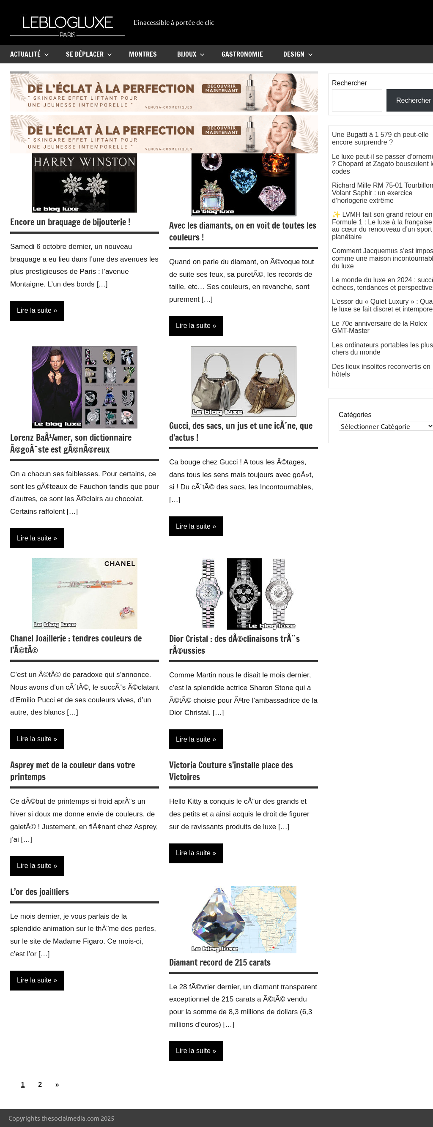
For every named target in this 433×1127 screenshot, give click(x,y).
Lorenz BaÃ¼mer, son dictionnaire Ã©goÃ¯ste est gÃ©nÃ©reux (71, 443)
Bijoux (191, 54)
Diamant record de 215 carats (220, 962)
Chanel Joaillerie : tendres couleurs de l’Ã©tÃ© (76, 644)
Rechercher (349, 83)
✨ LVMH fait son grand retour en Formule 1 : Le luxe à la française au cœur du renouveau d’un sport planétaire (382, 225)
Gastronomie (242, 54)
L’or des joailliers (39, 892)
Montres (143, 54)
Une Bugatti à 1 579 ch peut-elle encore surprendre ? (380, 138)
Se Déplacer (89, 54)
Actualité (29, 54)
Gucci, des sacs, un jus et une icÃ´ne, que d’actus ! (240, 432)
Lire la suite (34, 310)
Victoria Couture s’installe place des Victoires (231, 771)
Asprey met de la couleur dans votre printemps (72, 771)
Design (298, 54)
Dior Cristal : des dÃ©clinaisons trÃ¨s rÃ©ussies (234, 645)
